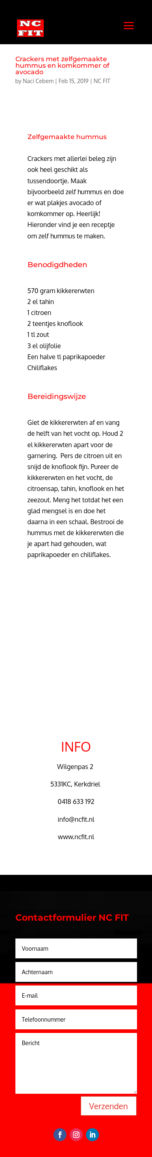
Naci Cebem (38, 80)
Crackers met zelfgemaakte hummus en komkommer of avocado (62, 65)
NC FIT (102, 80)
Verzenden (108, 1106)
